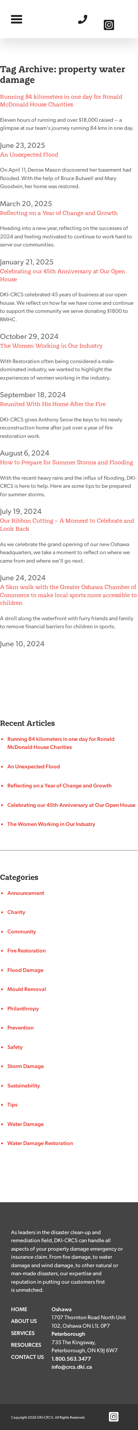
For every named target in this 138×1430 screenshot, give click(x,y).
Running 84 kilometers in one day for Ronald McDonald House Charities (61, 101)
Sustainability (23, 1085)
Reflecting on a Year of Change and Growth (59, 213)
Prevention (20, 1027)
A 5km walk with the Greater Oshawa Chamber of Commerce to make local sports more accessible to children (68, 595)
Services (23, 1332)
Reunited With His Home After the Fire (53, 404)
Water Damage (25, 1123)
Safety (15, 1046)
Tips (12, 1104)
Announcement (25, 892)
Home (19, 1309)
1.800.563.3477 (84, 19)
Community (21, 931)
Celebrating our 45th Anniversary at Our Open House (71, 804)
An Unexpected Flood (29, 154)
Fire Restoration (26, 950)
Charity (16, 911)
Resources (26, 1344)
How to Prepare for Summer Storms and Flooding (66, 462)
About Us (24, 1320)
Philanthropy (23, 1008)
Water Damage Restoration (40, 1142)
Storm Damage (25, 1065)
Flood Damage (25, 969)
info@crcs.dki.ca (72, 1366)
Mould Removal (26, 988)
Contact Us (27, 1356)
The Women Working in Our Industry (51, 346)
